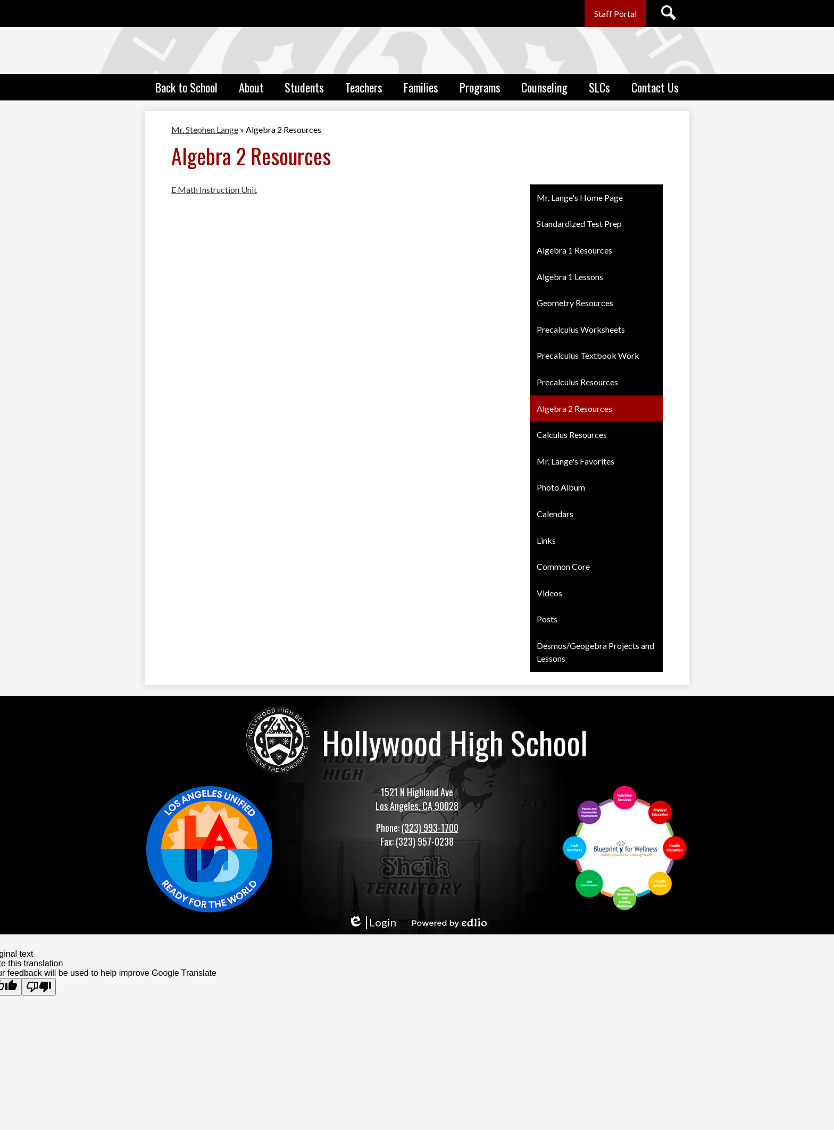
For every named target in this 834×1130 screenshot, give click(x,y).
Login (372, 922)
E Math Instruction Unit (214, 189)
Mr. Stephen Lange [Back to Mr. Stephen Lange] (204, 129)
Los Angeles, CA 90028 (417, 806)
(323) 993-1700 (430, 827)
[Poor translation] (39, 987)
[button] (186, 87)
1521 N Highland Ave (417, 792)
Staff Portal (615, 14)
